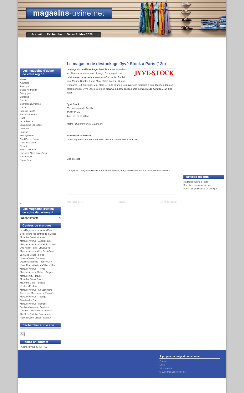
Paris (22, 118)
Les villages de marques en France (37, 230)
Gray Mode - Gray (28, 300)
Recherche (54, 34)
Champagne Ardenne (30, 104)
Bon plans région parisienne (197, 185)
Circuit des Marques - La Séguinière (37, 293)
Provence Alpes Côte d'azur (33, 153)
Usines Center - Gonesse (32, 258)
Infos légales (165, 368)
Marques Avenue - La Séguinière (36, 290)
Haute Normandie (28, 114)
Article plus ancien (169, 202)
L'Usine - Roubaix (28, 286)
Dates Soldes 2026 (80, 34)
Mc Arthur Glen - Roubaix (32, 282)
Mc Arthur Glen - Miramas (32, 237)
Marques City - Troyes (30, 276)
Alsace (23, 79)
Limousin (24, 128)
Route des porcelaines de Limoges (200, 188)
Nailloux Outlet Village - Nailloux (35, 317)
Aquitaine (24, 83)
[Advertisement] (38, 54)
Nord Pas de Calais (29, 139)
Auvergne (24, 86)
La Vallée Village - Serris (32, 255)
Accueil (36, 34)
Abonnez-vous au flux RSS (34, 347)
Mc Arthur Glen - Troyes (31, 279)
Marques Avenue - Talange (33, 296)
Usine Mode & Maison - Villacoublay (37, 265)
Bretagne (24, 97)
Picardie (24, 146)
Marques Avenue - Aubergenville (36, 241)
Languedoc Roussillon (31, 125)
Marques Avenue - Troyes (32, 268)
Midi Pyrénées (27, 135)
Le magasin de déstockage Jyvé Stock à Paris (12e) (116, 63)
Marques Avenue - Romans (33, 303)
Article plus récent (75, 202)
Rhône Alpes (26, 156)
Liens (162, 364)
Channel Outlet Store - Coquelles (36, 310)
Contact (163, 361)
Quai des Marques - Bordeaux (34, 307)
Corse (23, 107)
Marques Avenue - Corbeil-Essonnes (38, 244)
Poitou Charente (28, 149)
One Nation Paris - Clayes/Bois (35, 247)
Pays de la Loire (28, 142)
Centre (23, 100)
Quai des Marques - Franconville (36, 261)
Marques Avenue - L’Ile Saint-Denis (37, 251)
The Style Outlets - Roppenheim (35, 314)
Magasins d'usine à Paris (195, 181)
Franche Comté (27, 111)
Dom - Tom (25, 160)
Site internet (73, 158)
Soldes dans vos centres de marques (38, 234)
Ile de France (26, 121)
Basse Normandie (28, 89)
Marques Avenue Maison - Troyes (36, 272)
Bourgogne (25, 93)
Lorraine (24, 132)
